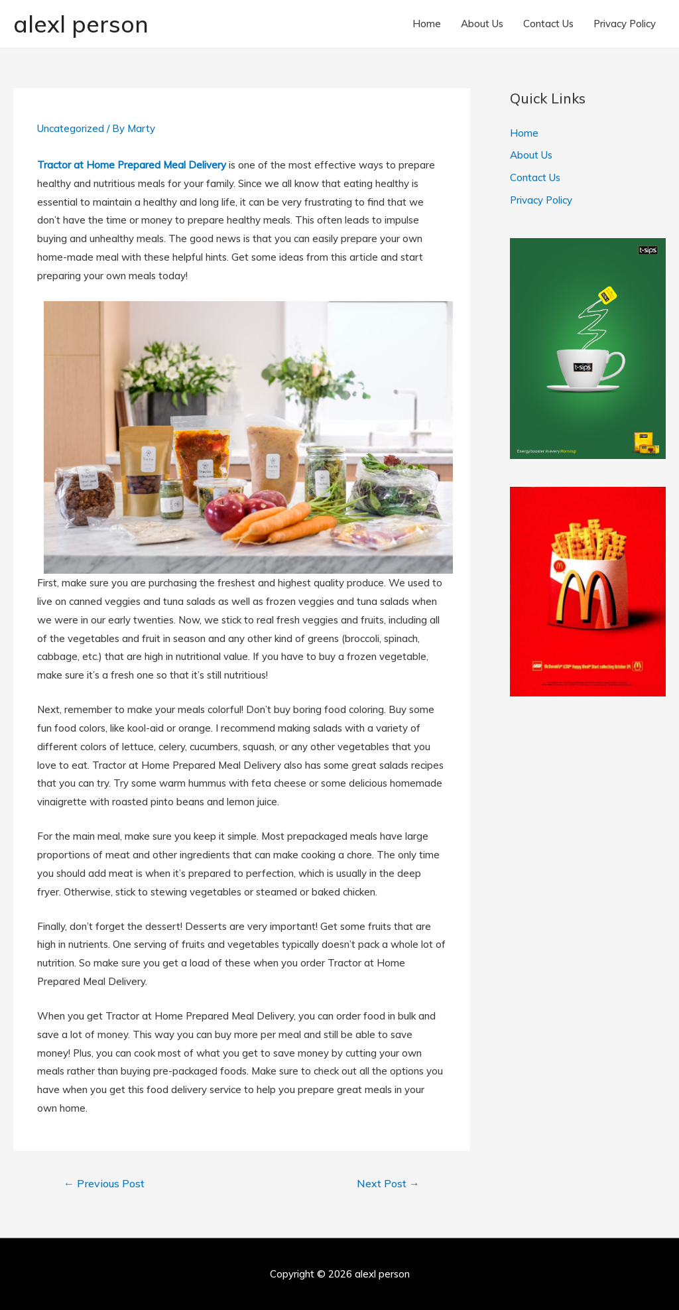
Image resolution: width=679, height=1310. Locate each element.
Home (426, 23)
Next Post (388, 1183)
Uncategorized (70, 128)
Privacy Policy (624, 23)
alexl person (81, 23)
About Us (482, 23)
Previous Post (104, 1183)
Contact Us (548, 23)
